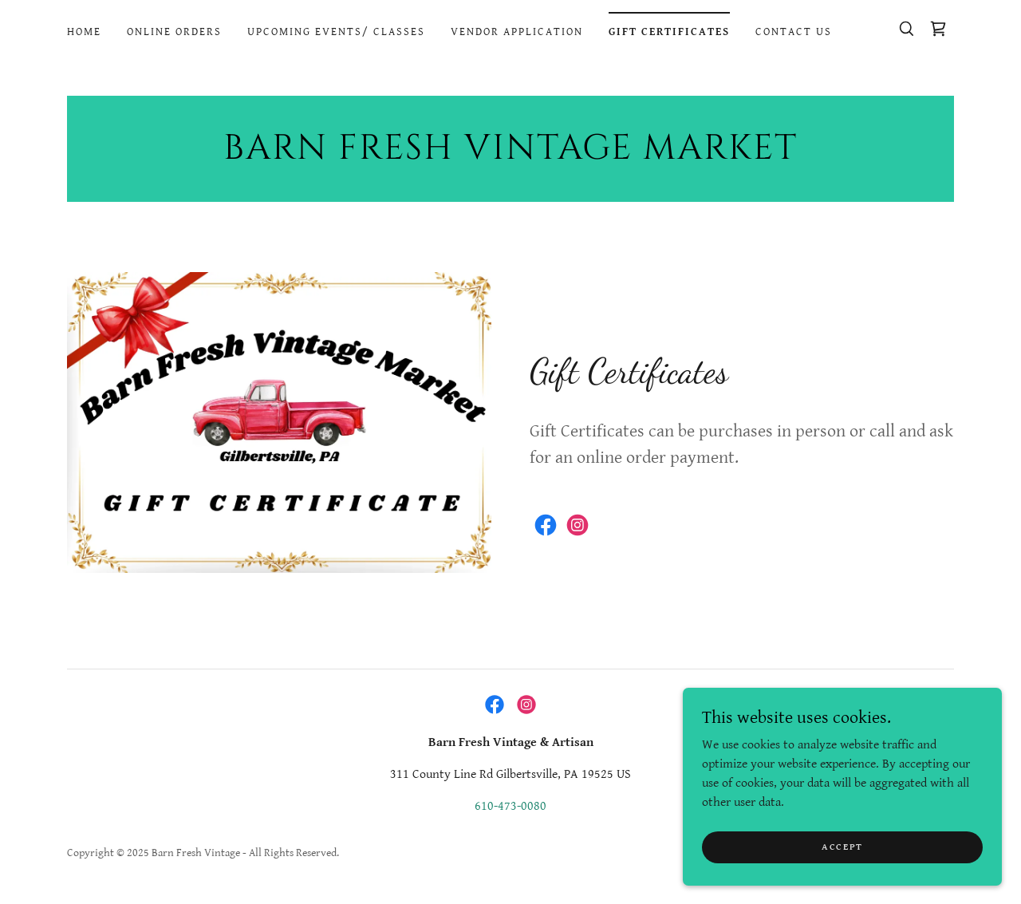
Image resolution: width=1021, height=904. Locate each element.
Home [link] (84, 32)
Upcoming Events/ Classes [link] (336, 32)
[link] (938, 29)
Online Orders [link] (174, 32)
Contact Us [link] (793, 32)
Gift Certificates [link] (669, 32)
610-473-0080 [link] (510, 806)
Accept (842, 879)
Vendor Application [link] (517, 32)
